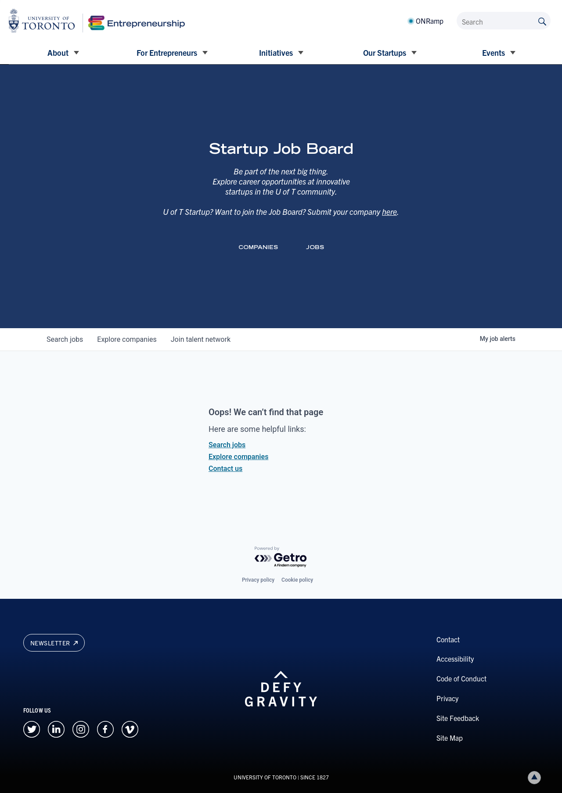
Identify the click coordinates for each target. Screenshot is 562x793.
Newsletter (54, 643)
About (57, 52)
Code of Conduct (461, 678)
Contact (448, 639)
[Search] (504, 20)
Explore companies (238, 457)
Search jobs (227, 445)
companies (126, 339)
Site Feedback (457, 717)
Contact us (225, 468)
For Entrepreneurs (167, 52)
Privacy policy (258, 580)
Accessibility (455, 658)
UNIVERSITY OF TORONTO (265, 777)
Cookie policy (297, 580)
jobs (65, 339)
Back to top (536, 777)
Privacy (447, 698)
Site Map (449, 737)
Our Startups (384, 52)
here (389, 211)
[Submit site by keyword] (542, 20)
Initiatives (276, 52)
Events (493, 52)
